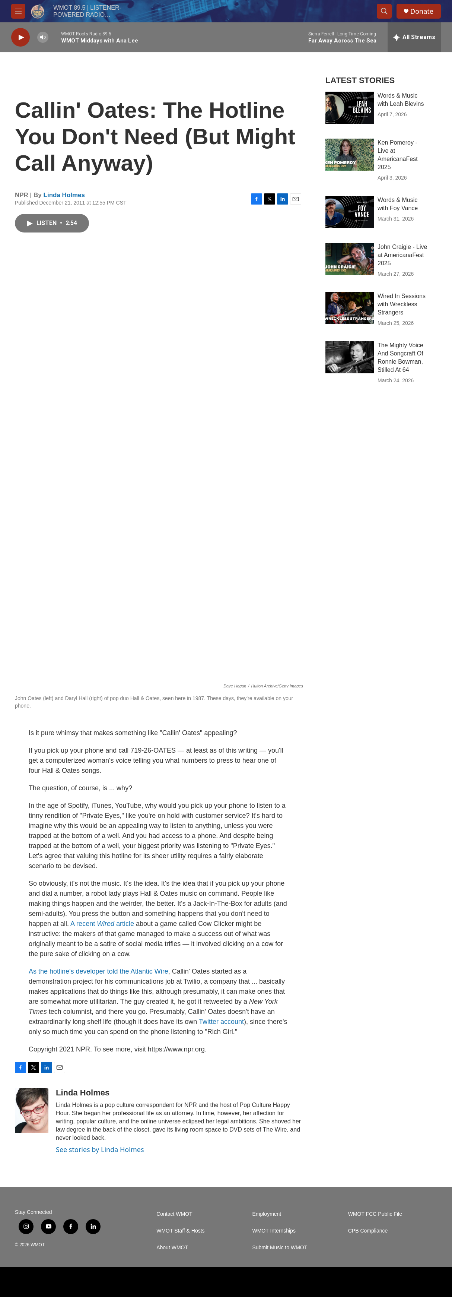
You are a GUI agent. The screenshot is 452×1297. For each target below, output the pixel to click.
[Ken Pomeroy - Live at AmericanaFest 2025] (349, 155)
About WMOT (172, 1247)
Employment (266, 1214)
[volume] (42, 37)
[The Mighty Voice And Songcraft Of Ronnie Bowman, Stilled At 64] (349, 357)
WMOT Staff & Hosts (180, 1231)
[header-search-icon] (384, 11)
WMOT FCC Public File (375, 1214)
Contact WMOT (174, 1214)
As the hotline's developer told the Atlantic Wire (98, 971)
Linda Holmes (64, 195)
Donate (421, 11)
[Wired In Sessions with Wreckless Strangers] (349, 308)
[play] (20, 37)
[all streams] (414, 37)
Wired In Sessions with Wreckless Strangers (402, 304)
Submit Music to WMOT (279, 1247)
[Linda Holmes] (31, 1110)
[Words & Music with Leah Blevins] (349, 108)
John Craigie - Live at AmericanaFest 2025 (402, 255)
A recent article (102, 923)
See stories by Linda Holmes (100, 1149)
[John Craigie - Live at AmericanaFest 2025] (349, 259)
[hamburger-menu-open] (18, 11)
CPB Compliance (368, 1231)
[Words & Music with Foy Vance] (349, 212)
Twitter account (221, 1021)
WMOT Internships (273, 1231)
